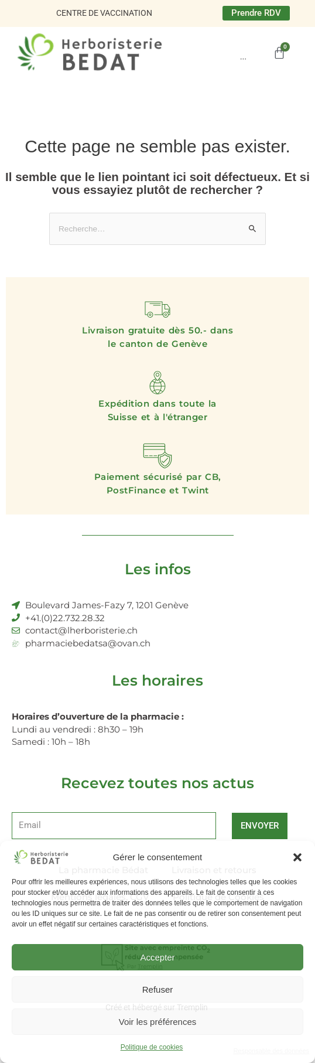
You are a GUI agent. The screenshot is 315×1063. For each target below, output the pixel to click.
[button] (297, 857)
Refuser (157, 989)
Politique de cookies (152, 1047)
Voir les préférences (158, 1022)
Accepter (157, 957)
